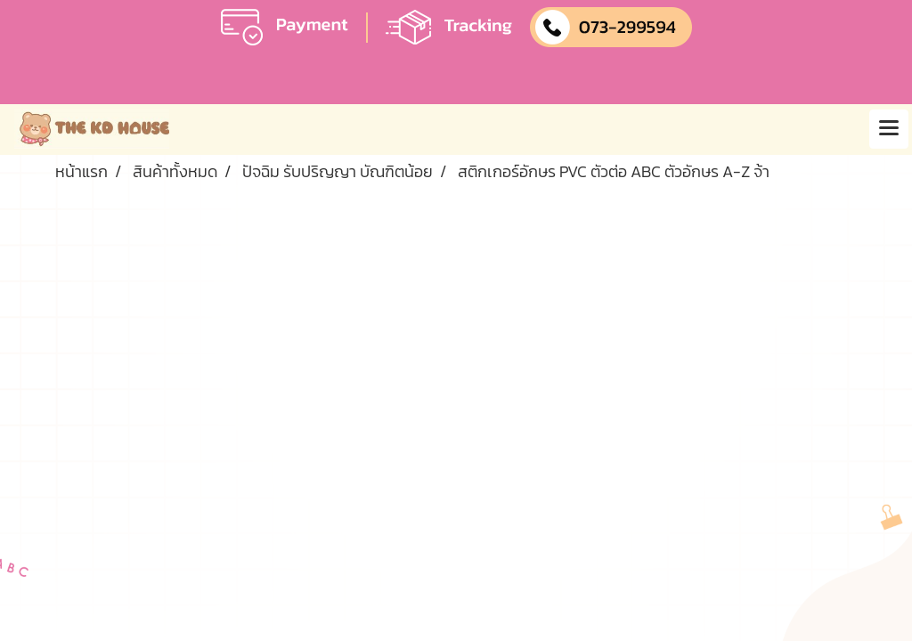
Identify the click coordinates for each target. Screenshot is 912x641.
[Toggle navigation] (888, 129)
